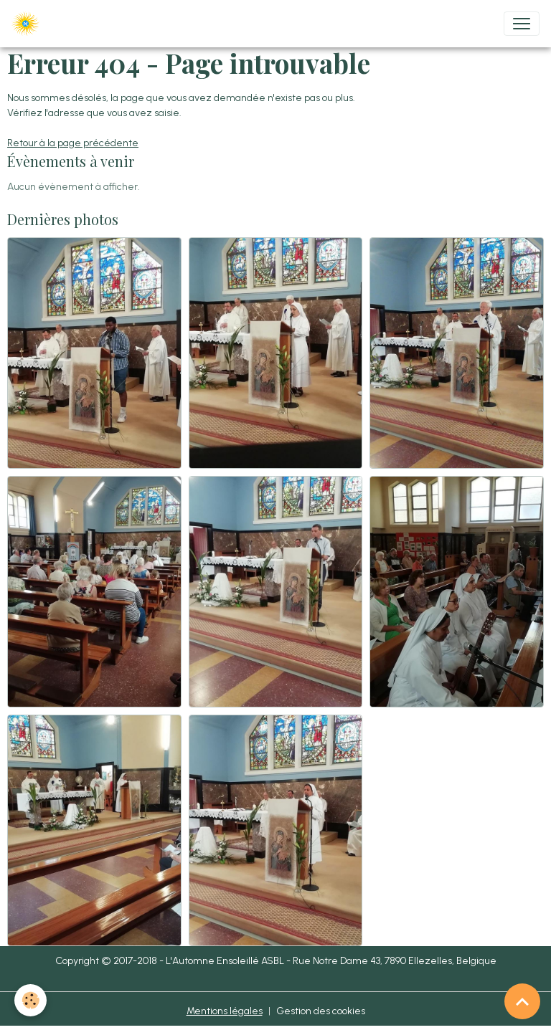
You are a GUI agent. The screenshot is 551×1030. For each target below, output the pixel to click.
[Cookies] (30, 1000)
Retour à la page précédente (72, 143)
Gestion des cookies (320, 1011)
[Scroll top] (522, 1001)
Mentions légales (225, 1011)
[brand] (28, 23)
